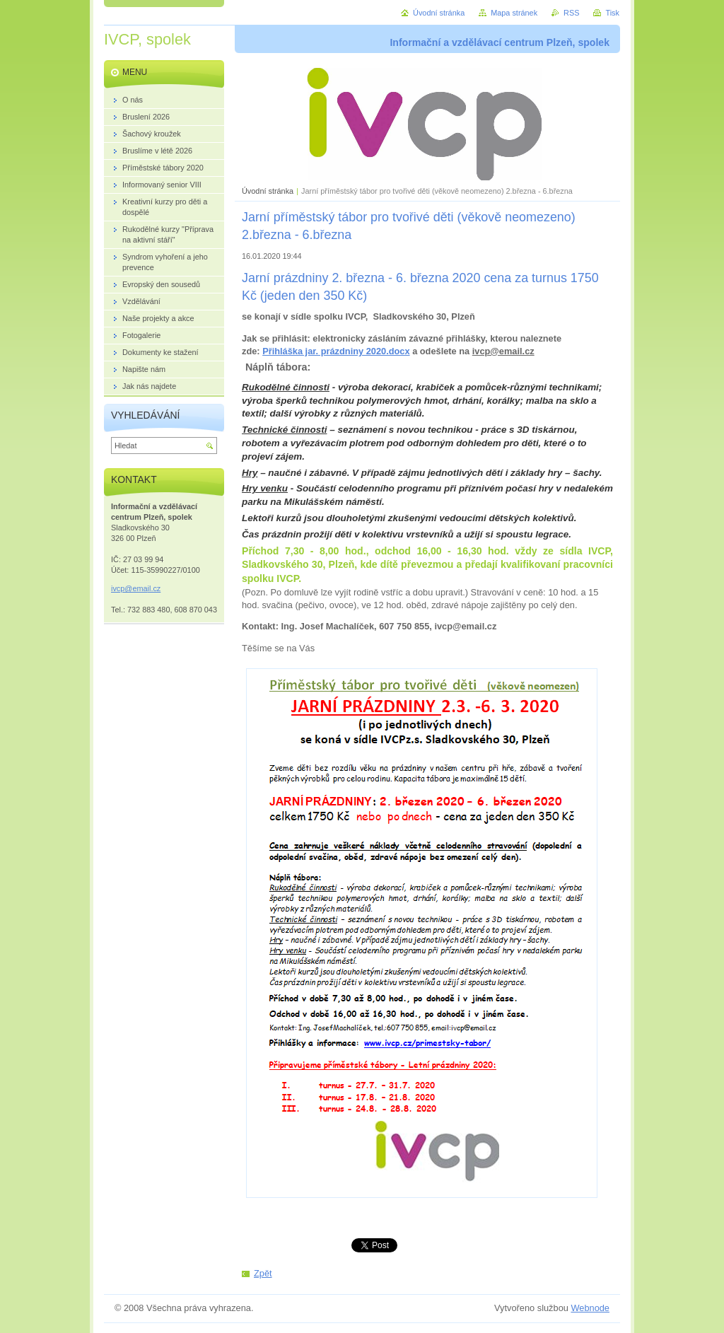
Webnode (590, 1308)
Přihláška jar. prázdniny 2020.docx (335, 351)
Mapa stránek (514, 12)
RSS (571, 12)
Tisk (612, 12)
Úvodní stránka (267, 191)
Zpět (263, 1273)
